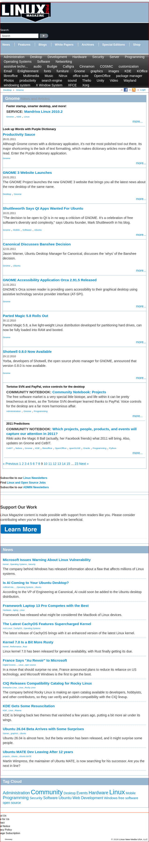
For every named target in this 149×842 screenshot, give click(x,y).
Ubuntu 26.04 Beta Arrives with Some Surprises (43, 729)
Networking (64, 61)
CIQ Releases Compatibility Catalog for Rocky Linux (47, 683)
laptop (15, 610)
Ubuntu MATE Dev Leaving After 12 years (38, 752)
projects (6, 756)
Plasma (18, 710)
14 (64, 464)
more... (137, 121)
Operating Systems (18, 61)
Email (8, 71)
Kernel (5, 564)
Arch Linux (7, 628)
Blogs (43, 44)
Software (43, 61)
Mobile (16, 230)
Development (57, 57)
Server (114, 57)
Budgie (52, 66)
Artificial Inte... (9, 587)
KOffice (142, 71)
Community (47, 792)
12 (55, 464)
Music (49, 76)
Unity (100, 80)
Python (112, 448)
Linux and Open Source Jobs (26, 482)
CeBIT (9, 448)
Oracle (86, 448)
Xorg (85, 85)
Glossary (8, 839)
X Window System (49, 85)
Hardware (79, 57)
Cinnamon (86, 66)
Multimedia (31, 76)
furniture (63, 71)
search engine (52, 80)
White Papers (64, 44)
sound (72, 80)
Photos (9, 80)
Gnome (79, 71)
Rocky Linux (30, 687)
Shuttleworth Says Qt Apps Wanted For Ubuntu (43, 208)
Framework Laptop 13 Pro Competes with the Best (46, 606)
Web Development (87, 798)
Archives (88, 44)
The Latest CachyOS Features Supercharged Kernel (47, 624)
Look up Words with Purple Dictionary (29, 129)
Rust (25, 646)
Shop (136, 44)
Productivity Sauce (19, 134)
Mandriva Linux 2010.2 (43, 111)
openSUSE (74, 448)
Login (143, 89)
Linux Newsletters (35, 478)
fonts (47, 71)
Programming (134, 57)
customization (129, 66)
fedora (18, 448)
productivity (27, 80)
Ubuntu (38, 230)
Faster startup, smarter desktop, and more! (36, 106)
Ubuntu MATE (25, 756)
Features (24, 44)
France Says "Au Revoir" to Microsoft (35, 660)
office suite (81, 76)
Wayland (130, 80)
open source (30, 665)
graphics (97, 71)
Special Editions (113, 44)
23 (76, 464)
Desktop (36, 57)
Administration (14, 57)
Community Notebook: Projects (79, 392)
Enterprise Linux (10, 687)
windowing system (17, 85)
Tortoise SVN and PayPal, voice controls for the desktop (45, 386)
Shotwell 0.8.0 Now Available (27, 352)
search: (4, 30)
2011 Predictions (18, 423)
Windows (110, 798)
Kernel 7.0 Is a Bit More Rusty (28, 642)
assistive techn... (16, 66)
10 (45, 464)
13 (59, 464)
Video (114, 80)
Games (6, 733)
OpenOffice (102, 76)
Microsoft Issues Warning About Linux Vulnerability (47, 560)
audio (37, 66)
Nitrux (63, 76)
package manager (129, 76)
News (6, 44)
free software (128, 798)
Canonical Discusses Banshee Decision (37, 244)
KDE (127, 71)
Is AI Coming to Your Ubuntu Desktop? (36, 583)
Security (98, 57)
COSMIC (106, 66)
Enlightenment (28, 71)
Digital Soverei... (10, 665)
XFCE (72, 85)
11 (50, 464)
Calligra (68, 66)
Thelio (86, 80)
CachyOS (18, 628)
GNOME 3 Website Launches (27, 173)
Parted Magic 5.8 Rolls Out (25, 316)
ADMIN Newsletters (36, 487)
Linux (26, 116)
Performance (15, 646)
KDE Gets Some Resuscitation (29, 706)
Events (82, 793)
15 (68, 464)
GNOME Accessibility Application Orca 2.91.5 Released (50, 280)
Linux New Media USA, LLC (133, 839)
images (113, 71)
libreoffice (11, 76)
